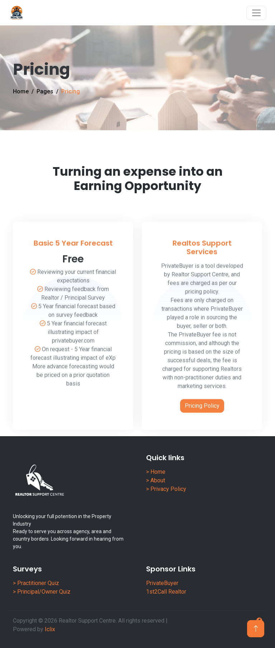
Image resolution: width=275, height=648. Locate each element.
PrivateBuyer (162, 583)
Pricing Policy (202, 421)
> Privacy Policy (166, 489)
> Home (155, 471)
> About (155, 480)
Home (21, 91)
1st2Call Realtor (166, 591)
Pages (45, 91)
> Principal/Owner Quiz (42, 591)
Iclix (50, 629)
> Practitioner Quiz (36, 583)
